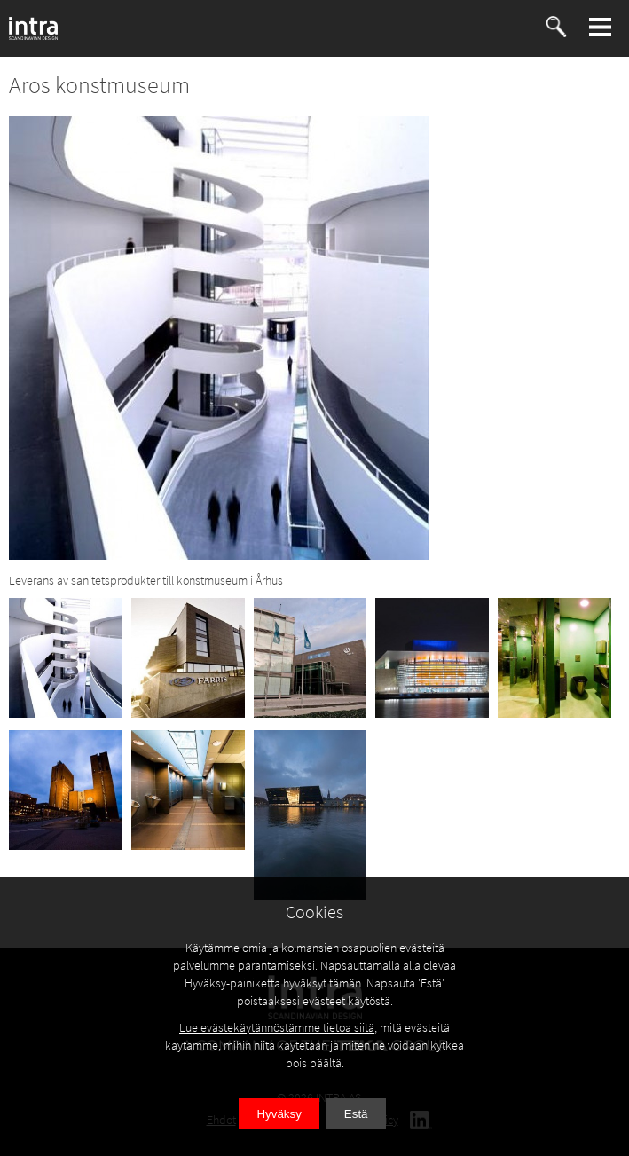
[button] (600, 27)
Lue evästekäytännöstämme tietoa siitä (276, 1027)
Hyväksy (278, 1114)
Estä (356, 1114)
